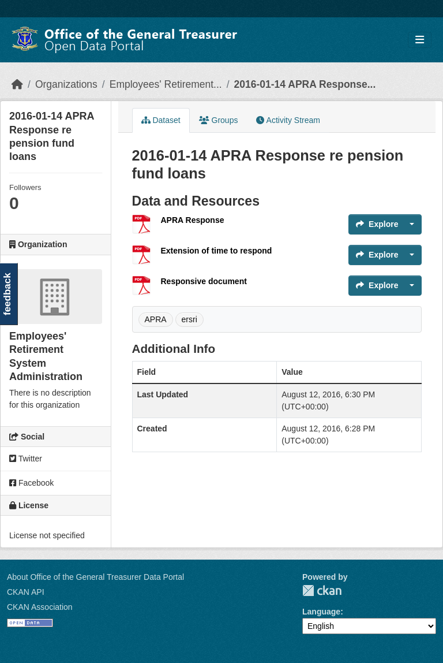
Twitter (25, 458)
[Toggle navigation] (419, 40)
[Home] (17, 84)
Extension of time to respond (216, 250)
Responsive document (204, 281)
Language (321, 611)
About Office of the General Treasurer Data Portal (95, 577)
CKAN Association (40, 607)
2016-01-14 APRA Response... (305, 84)
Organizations (66, 84)
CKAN (321, 590)
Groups (218, 120)
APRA (156, 319)
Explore (377, 224)
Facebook (31, 482)
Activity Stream (288, 120)
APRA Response (192, 220)
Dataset (161, 120)
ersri (189, 319)
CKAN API (25, 592)
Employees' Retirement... (166, 84)
